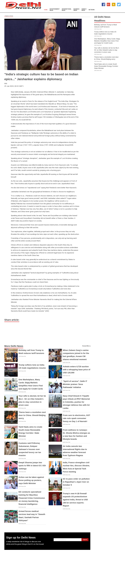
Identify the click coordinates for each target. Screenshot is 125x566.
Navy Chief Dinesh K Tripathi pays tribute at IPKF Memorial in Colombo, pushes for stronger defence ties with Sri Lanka (76, 402)
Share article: (11, 320)
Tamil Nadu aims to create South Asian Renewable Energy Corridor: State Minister (106, 66)
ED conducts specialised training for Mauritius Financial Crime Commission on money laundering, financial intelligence (32, 498)
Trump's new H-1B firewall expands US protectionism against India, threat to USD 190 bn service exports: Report (75, 499)
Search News (84, 9)
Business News (76, 9)
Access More (86, 346)
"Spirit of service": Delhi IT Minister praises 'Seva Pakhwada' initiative (75, 384)
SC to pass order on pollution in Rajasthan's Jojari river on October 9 (76, 482)
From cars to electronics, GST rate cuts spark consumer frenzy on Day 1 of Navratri (76, 418)
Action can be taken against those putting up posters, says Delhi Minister (31, 480)
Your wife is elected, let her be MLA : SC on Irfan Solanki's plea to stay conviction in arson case (107, 50)
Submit (85, 539)
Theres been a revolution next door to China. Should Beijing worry (32, 415)
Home (46, 9)
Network (92, 9)
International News (66, 9)
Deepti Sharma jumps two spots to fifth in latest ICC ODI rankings (32, 465)
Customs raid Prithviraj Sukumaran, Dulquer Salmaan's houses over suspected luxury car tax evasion (30, 449)
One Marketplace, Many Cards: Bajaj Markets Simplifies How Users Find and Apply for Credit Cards (107, 41)
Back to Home (8, 16)
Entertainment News (55, 9)
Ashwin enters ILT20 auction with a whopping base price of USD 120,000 (76, 369)
